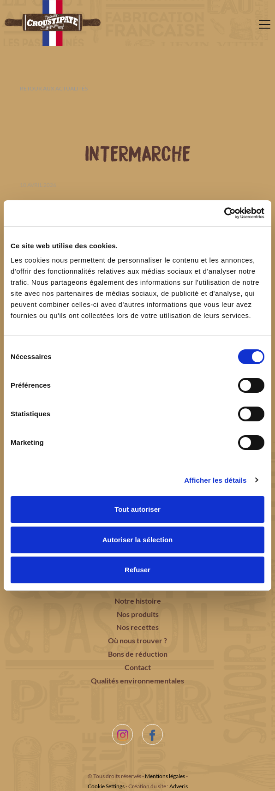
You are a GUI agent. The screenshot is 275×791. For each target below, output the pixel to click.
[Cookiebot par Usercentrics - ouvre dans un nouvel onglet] (224, 213)
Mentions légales (165, 776)
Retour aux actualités (54, 88)
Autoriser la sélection (137, 540)
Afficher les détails (215, 480)
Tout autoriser (137, 509)
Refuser (137, 570)
